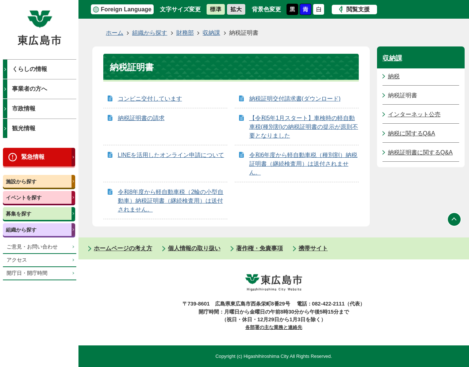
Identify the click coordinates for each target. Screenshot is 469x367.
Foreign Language (126, 9)
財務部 (185, 33)
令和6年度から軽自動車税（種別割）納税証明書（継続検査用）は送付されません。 (303, 164)
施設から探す (21, 181)
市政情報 (23, 108)
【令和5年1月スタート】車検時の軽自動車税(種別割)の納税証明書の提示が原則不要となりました (303, 127)
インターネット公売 (414, 114)
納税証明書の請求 (141, 118)
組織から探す (21, 230)
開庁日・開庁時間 (27, 273)
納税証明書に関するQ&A (420, 152)
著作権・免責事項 (259, 248)
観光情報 (23, 128)
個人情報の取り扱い (194, 248)
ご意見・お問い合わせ (32, 247)
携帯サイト (313, 248)
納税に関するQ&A (411, 133)
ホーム (114, 33)
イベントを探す (24, 198)
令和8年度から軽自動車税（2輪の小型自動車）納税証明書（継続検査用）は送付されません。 (171, 201)
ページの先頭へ (454, 219)
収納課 (211, 33)
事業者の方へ (29, 89)
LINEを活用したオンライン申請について (171, 155)
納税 (394, 76)
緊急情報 (33, 157)
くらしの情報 (29, 69)
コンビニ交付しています (150, 99)
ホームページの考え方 (123, 248)
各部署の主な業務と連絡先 (273, 327)
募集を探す (18, 214)
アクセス (17, 260)
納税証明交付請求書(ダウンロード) (295, 99)
